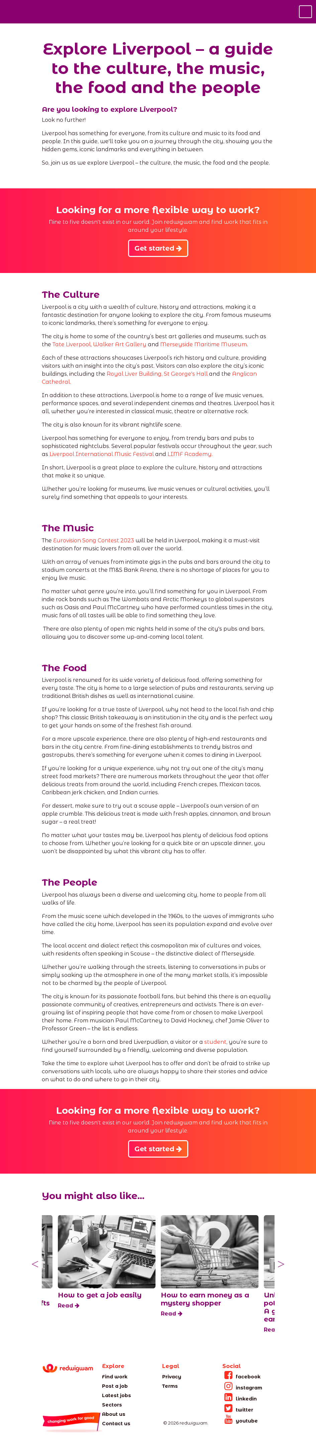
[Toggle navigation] (305, 11)
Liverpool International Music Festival (101, 454)
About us (113, 1414)
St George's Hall (186, 374)
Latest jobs (116, 1395)
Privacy (171, 1377)
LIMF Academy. (190, 454)
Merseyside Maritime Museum (203, 344)
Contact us (116, 1424)
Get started (158, 248)
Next (281, 1264)
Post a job (115, 1386)
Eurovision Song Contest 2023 (93, 540)
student (215, 1042)
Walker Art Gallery (119, 344)
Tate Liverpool (71, 344)
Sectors (112, 1405)
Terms (170, 1386)
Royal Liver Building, (135, 374)
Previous (35, 1264)
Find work (114, 1377)
